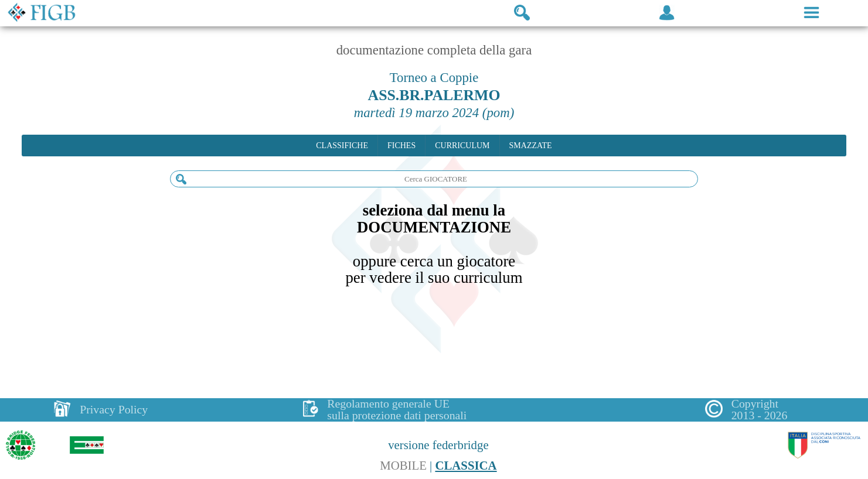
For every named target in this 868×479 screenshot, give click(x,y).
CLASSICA (465, 466)
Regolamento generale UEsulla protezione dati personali (397, 410)
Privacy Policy (114, 409)
